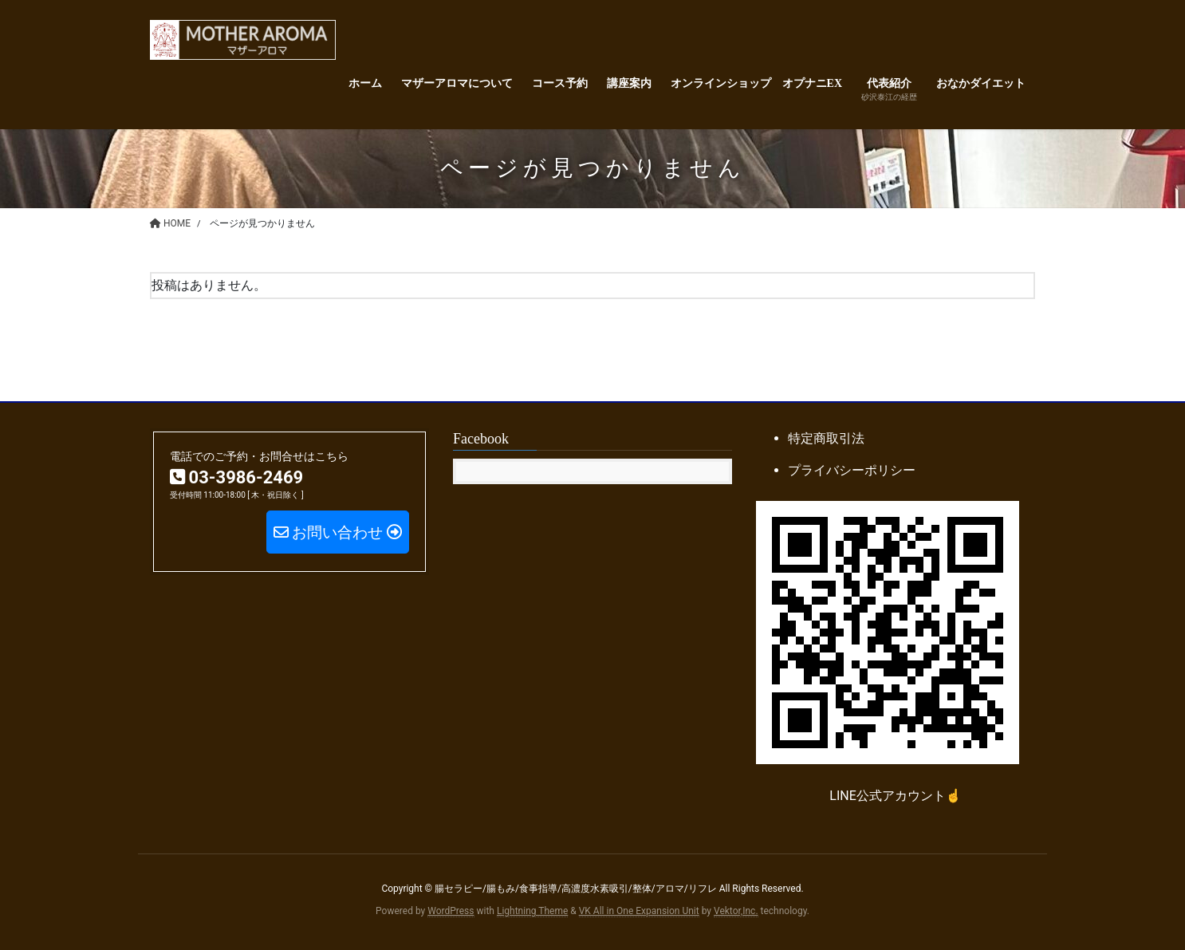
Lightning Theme (532, 910)
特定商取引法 (826, 438)
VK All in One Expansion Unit (639, 910)
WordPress (450, 910)
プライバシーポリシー (851, 470)
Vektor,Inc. (736, 910)
